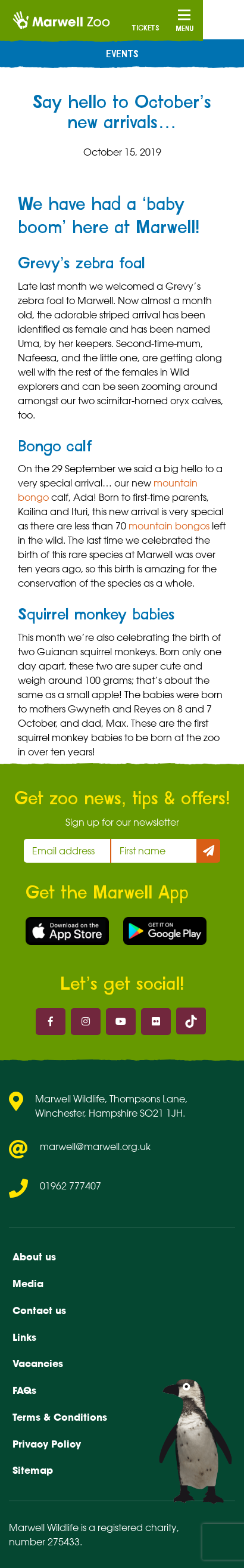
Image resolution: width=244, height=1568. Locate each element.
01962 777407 (70, 1186)
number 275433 (44, 1542)
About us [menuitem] (34, 1257)
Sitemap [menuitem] (32, 1470)
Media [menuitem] (27, 1284)
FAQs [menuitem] (24, 1390)
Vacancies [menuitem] (37, 1363)
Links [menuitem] (24, 1337)
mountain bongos (169, 526)
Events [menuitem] (122, 54)
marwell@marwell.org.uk (95, 1146)
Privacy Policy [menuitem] (46, 1444)
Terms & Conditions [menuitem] (59, 1417)
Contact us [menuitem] (39, 1310)
